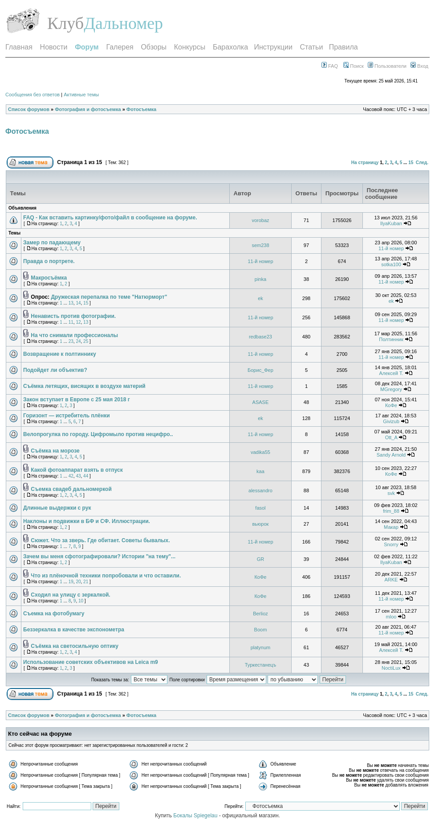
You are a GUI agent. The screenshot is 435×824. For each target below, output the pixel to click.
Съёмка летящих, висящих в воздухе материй (84, 386)
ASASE (260, 402)
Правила (343, 47)
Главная (19, 47)
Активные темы (81, 94)
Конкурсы (189, 47)
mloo (391, 616)
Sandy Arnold (391, 454)
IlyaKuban (391, 223)
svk (391, 493)
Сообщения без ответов (32, 94)
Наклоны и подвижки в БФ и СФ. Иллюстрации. (86, 521)
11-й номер (391, 248)
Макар (391, 527)
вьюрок (260, 524)
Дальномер (123, 23)
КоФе (391, 405)
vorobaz (260, 220)
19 (71, 581)
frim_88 (391, 511)
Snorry (391, 544)
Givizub (391, 421)
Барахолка (230, 47)
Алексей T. (391, 373)
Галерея (119, 47)
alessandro (260, 490)
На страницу (365, 162)
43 (78, 476)
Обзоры (154, 47)
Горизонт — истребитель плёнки (66, 415)
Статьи (311, 47)
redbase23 (260, 336)
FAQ (329, 66)
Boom (260, 629)
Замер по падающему (52, 242)
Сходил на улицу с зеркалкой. (70, 595)
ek (260, 298)
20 (78, 581)
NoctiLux (391, 668)
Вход (419, 66)
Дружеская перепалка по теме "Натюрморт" (109, 297)
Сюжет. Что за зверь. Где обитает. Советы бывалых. (100, 540)
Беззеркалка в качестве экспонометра (73, 629)
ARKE (391, 579)
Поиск (353, 66)
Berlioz (260, 613)
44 (85, 476)
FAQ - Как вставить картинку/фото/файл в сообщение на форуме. (110, 217)
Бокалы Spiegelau (196, 815)
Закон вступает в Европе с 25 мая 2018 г (76, 399)
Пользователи (387, 66)
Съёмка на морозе (55, 451)
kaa (260, 471)
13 (71, 303)
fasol (260, 508)
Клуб (65, 23)
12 (78, 322)
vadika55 (260, 452)
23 (71, 341)
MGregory (391, 389)
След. (422, 162)
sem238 (260, 245)
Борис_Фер (260, 370)
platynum (261, 647)
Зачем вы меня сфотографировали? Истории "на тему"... (99, 556)
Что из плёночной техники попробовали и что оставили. (106, 576)
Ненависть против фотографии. (73, 316)
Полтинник (391, 339)
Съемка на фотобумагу (53, 613)
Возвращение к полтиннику (59, 354)
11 (71, 322)
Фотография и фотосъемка (88, 109)
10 (80, 600)
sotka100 (391, 264)
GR (260, 559)
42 (71, 476)
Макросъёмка (49, 278)
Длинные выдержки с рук (57, 508)
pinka (260, 279)
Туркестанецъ (260, 664)
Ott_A (391, 437)
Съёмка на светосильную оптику (74, 646)
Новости (54, 47)
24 (78, 341)
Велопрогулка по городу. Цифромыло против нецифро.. (98, 434)
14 (78, 303)
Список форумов (28, 109)
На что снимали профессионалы (74, 335)
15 (410, 162)
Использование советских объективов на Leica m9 (90, 662)
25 (85, 341)
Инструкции (273, 47)
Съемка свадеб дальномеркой (71, 489)
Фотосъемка (141, 109)
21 (85, 581)
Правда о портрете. (49, 261)
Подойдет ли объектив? (55, 370)
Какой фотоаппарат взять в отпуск (76, 470)
